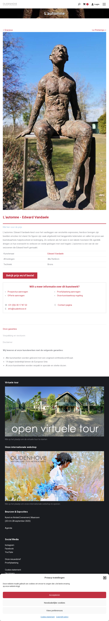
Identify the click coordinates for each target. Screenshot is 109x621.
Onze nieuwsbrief (13, 559)
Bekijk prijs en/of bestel (20, 275)
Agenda (8, 528)
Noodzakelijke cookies (54, 603)
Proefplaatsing (11, 563)
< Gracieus (8, 30)
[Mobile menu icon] (104, 4)
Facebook (9, 549)
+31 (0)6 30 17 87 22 (17, 305)
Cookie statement (48, 617)
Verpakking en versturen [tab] (14, 335)
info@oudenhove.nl (17, 309)
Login (95, 4)
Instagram (9, 545)
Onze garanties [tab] (10, 329)
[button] (104, 577)
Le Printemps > (99, 30)
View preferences (54, 610)
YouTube (9, 552)
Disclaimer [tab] (7, 342)
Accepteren (54, 595)
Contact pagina (65, 305)
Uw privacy (10, 573)
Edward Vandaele (56, 253)
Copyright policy (62, 617)
